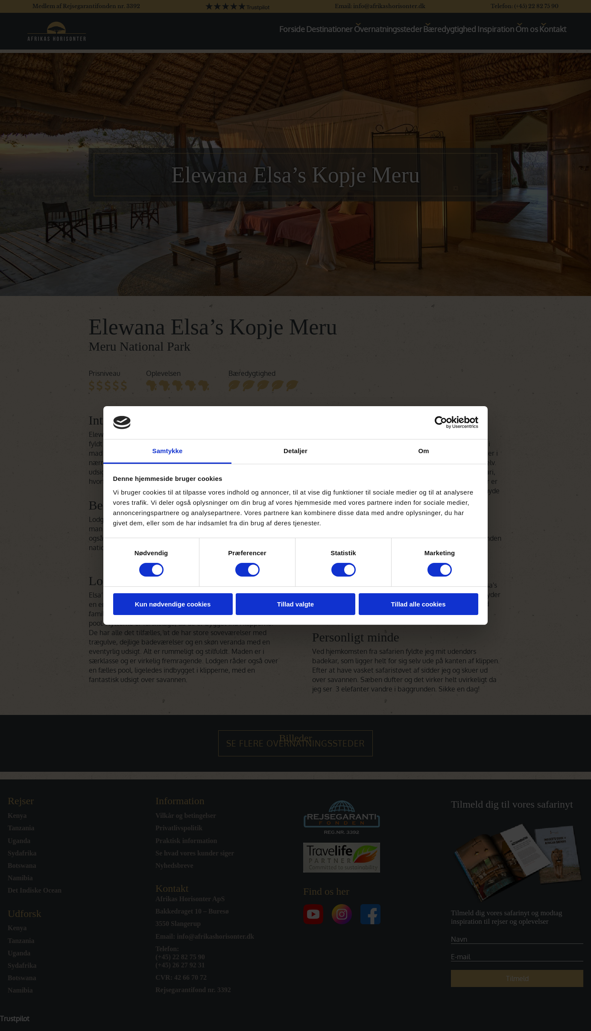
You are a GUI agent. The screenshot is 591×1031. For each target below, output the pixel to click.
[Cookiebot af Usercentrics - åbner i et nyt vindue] (441, 422)
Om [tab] (423, 450)
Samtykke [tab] (167, 450)
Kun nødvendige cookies (173, 604)
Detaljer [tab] (295, 450)
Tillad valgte (295, 604)
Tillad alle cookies (418, 604)
